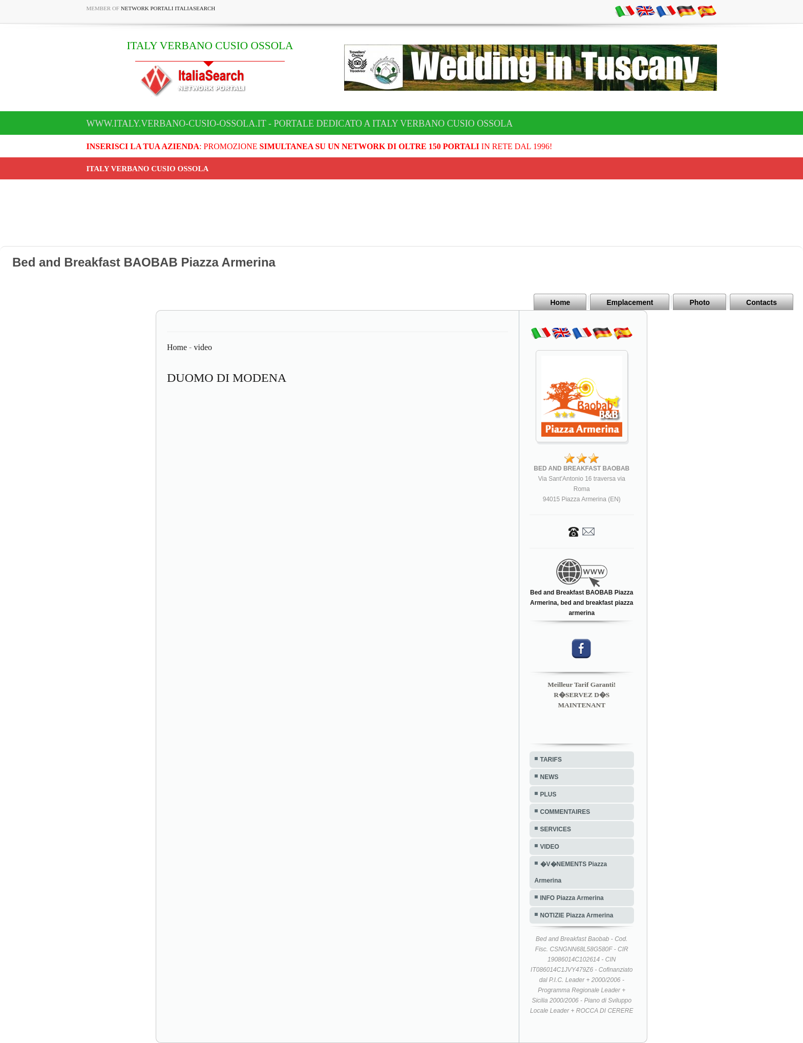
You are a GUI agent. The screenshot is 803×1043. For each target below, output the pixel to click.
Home (560, 302)
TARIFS (551, 759)
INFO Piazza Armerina (572, 898)
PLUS (548, 794)
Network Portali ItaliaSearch (168, 8)
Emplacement (629, 302)
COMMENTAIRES (565, 811)
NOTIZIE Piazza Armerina (577, 915)
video (203, 347)
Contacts (761, 302)
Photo (699, 302)
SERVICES (555, 829)
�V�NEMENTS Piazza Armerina (571, 872)
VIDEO (549, 846)
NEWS (549, 777)
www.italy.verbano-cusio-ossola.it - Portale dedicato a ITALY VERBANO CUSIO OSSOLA (300, 123)
